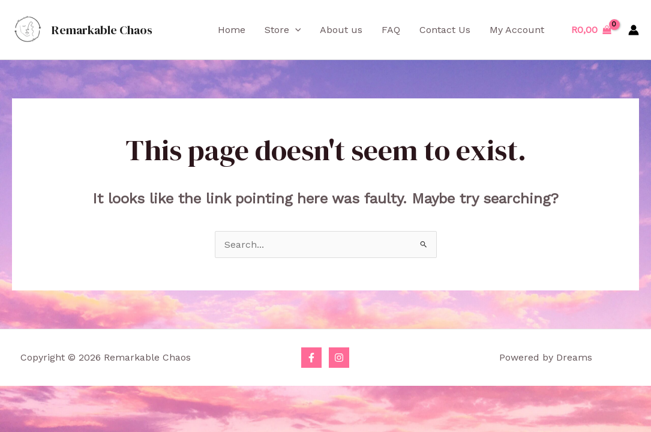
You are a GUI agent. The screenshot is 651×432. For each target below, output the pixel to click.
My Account (517, 29)
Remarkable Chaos (102, 30)
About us (341, 29)
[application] (295, 30)
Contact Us (444, 29)
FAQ (391, 29)
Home (231, 29)
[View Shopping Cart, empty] (591, 30)
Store (283, 30)
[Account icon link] (633, 30)
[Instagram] (339, 357)
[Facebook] (311, 357)
